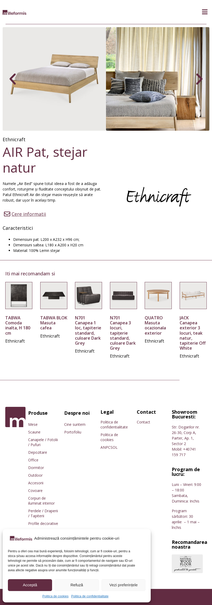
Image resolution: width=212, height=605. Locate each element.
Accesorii (35, 482)
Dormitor (36, 467)
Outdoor (35, 475)
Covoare (35, 490)
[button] (204, 12)
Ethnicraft (14, 139)
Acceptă (30, 585)
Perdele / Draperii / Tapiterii (43, 513)
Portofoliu (72, 432)
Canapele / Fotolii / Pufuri (43, 442)
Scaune (34, 432)
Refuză (76, 585)
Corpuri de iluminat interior (41, 501)
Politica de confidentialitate (89, 596)
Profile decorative (43, 523)
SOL (114, 447)
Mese (33, 424)
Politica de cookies (55, 596)
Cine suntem (74, 424)
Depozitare (37, 452)
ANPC (105, 447)
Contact (143, 422)
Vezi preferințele (123, 585)
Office (33, 459)
